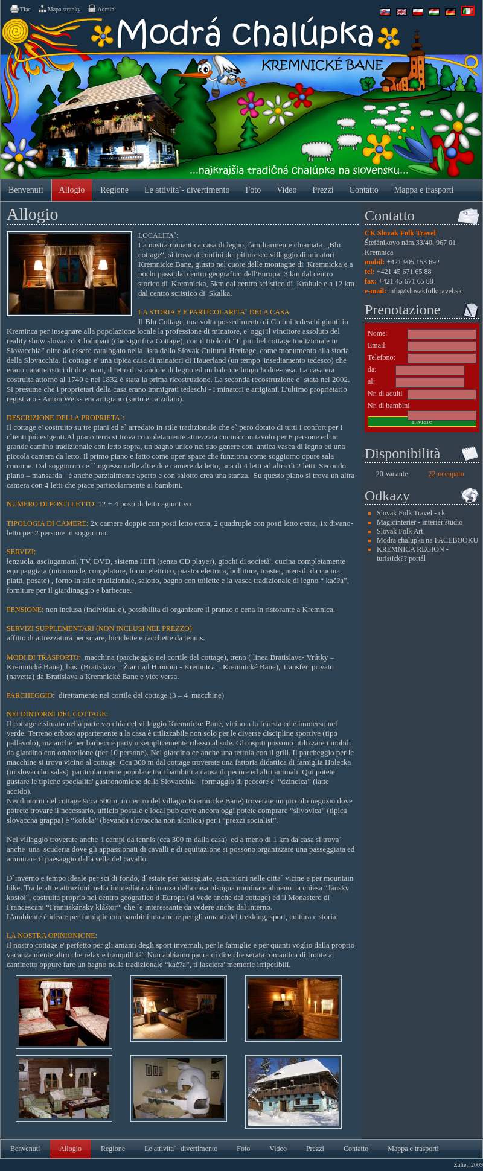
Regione (114, 189)
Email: (377, 345)
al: (371, 381)
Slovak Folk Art (400, 531)
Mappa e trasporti (424, 189)
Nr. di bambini (389, 405)
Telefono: (381, 357)
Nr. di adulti (385, 393)
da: (372, 369)
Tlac (20, 8)
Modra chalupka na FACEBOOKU (427, 540)
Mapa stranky (59, 8)
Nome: (378, 333)
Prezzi (323, 189)
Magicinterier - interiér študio (419, 522)
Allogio (72, 189)
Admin (100, 8)
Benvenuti (25, 189)
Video (286, 189)
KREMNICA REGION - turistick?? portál (413, 554)
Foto (253, 189)
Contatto (364, 189)
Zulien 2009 (468, 1164)
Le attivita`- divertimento (187, 189)
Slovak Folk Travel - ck (411, 513)
